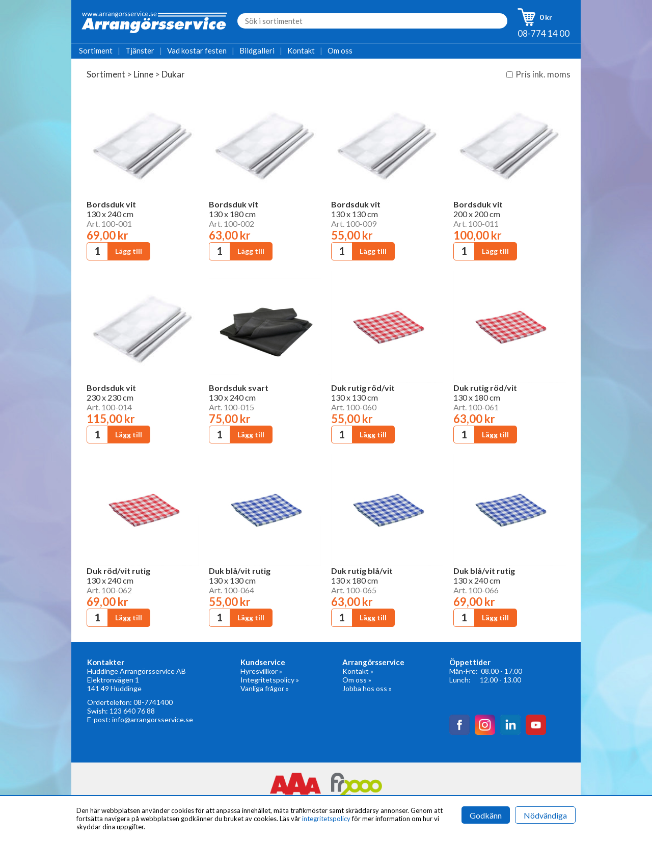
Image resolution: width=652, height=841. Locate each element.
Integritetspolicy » (269, 679)
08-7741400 (153, 702)
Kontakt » (357, 671)
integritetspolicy (326, 818)
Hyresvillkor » (261, 671)
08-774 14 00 (543, 33)
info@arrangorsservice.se (152, 719)
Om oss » (356, 679)
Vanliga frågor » (264, 688)
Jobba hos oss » (367, 688)
